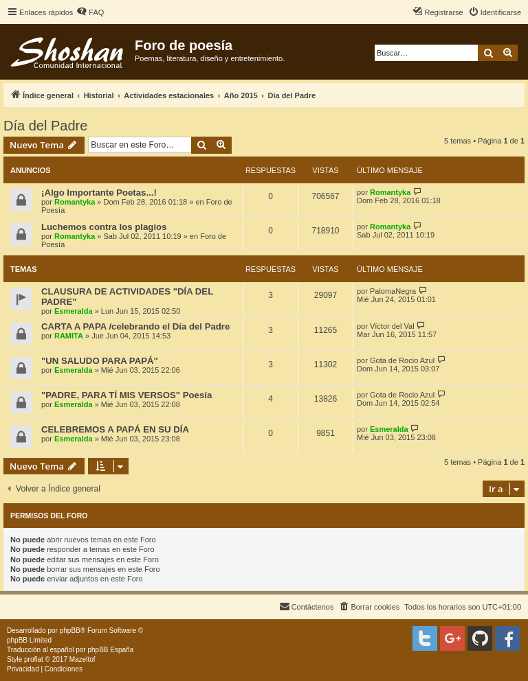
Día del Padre (45, 125)
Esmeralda (73, 311)
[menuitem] (90, 12)
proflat (33, 659)
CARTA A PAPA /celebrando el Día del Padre (135, 326)
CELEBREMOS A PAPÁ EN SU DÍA (115, 429)
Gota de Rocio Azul (402, 360)
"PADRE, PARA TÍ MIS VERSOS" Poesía (126, 395)
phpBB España (110, 650)
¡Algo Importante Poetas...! (99, 192)
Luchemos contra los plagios (103, 227)
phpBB (70, 630)
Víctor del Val (392, 326)
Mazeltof (82, 659)
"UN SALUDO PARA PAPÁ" (99, 361)
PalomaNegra (393, 291)
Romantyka (74, 202)
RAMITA (68, 336)
